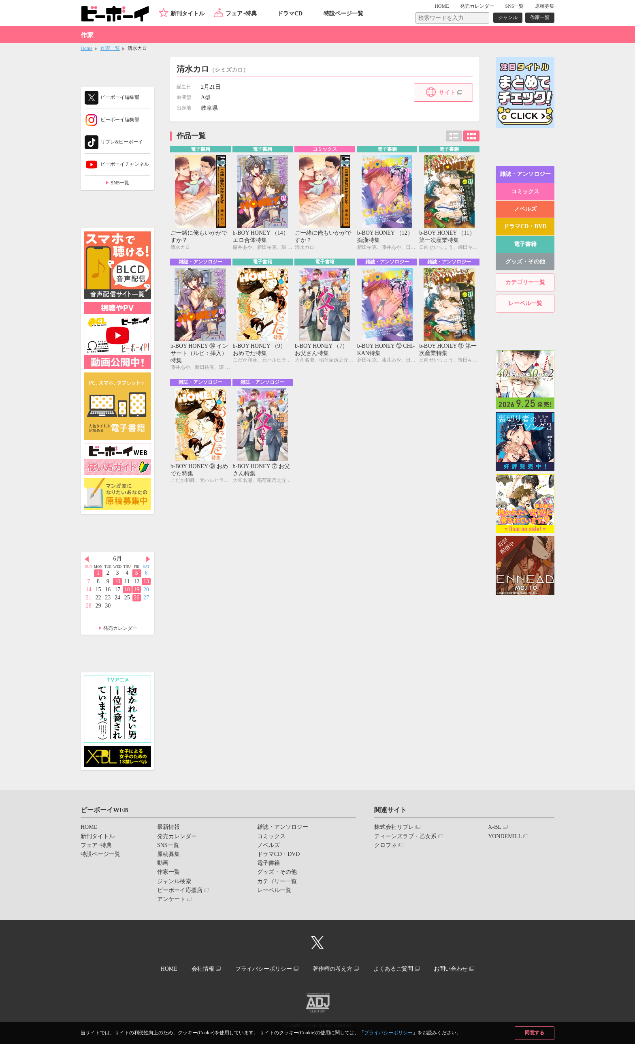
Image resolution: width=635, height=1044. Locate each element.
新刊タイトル (187, 14)
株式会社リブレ (394, 827)
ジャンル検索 (174, 881)
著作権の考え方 (332, 969)
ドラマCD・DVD (525, 226)
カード (471, 135)
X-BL (494, 827)
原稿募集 (544, 6)
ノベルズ (525, 209)
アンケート (171, 899)
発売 (477, 6)
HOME (442, 6)
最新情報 (168, 827)
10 (117, 581)
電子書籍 (525, 244)
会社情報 (203, 969)
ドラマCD (290, 14)
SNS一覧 (514, 6)
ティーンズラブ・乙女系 (405, 836)
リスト (454, 135)
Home (86, 48)
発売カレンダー (120, 628)
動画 (162, 863)
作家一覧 (540, 17)
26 (136, 598)
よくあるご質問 (393, 969)
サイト (447, 93)
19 (136, 589)
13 (146, 581)
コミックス (525, 191)
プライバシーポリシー (388, 1032)
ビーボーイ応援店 (179, 890)
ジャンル (508, 17)
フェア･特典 (241, 14)
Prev (87, 559)
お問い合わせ (451, 969)
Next (148, 559)
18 (127, 589)
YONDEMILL (505, 836)
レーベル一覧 (525, 303)
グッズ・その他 (525, 262)
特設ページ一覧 (343, 14)
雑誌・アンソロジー (525, 174)
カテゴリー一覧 (525, 282)
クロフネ (385, 845)
